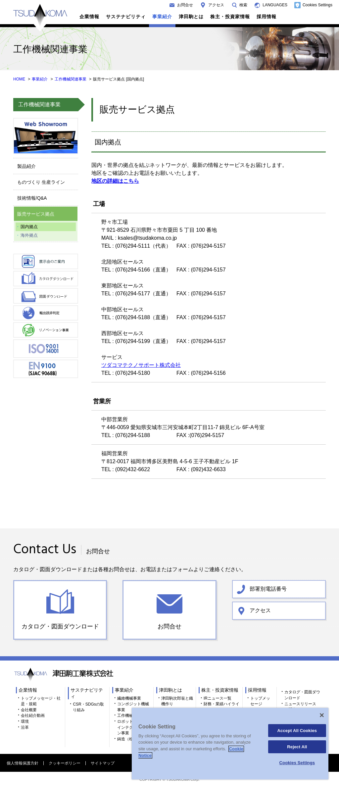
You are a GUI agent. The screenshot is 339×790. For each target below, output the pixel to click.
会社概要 (29, 710)
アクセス (216, 5)
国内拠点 (29, 226)
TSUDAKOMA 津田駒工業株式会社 (40, 17)
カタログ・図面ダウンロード (60, 626)
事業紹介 (162, 16)
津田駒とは (191, 16)
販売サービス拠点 (35, 214)
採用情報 (266, 16)
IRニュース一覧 (217, 698)
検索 (243, 5)
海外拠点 (29, 235)
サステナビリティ (126, 16)
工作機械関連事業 (70, 79)
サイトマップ (103, 763)
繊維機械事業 (129, 698)
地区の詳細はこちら (115, 181)
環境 (25, 721)
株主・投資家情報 (230, 16)
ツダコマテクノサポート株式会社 (141, 365)
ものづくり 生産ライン (41, 182)
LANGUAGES (275, 5)
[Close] (322, 715)
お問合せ (185, 5)
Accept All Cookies (297, 730)
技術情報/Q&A (32, 198)
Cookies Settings (317, 5)
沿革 (25, 727)
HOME (19, 79)
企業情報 (89, 16)
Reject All (297, 746)
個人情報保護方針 (22, 763)
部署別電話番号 (268, 589)
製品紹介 (26, 166)
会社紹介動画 (33, 715)
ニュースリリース (300, 704)
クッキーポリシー (64, 763)
